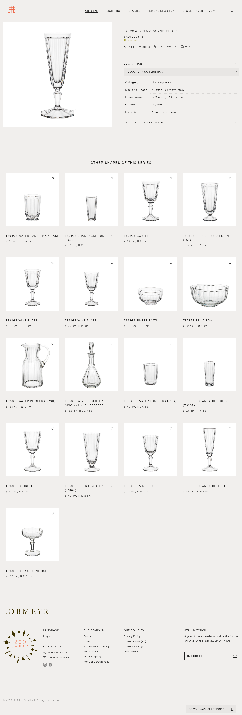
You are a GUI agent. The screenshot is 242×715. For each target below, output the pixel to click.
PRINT (188, 46)
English (47, 636)
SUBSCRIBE (211, 656)
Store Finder (193, 10)
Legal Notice (131, 651)
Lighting (113, 10)
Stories (135, 10)
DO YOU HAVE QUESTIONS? (206, 709)
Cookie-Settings (133, 646)
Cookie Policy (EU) (135, 641)
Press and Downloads (96, 661)
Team (87, 641)
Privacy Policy (132, 636)
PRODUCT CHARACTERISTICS (143, 71)
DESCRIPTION (133, 63)
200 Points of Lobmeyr (97, 646)
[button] (60, 75)
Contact (88, 636)
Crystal (91, 10)
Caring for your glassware (145, 122)
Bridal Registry (161, 10)
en (210, 10)
